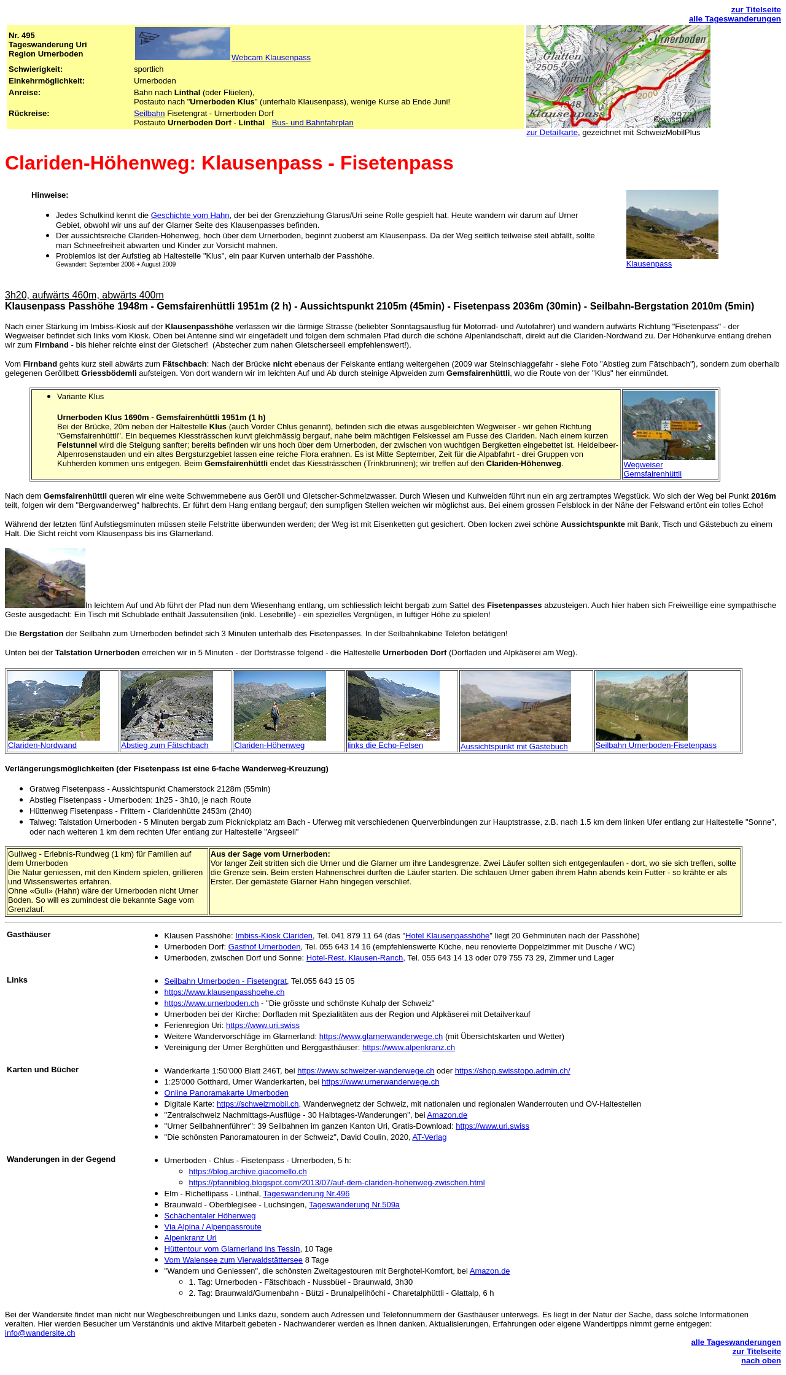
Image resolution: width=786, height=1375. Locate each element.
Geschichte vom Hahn (190, 215)
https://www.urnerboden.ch (212, 1003)
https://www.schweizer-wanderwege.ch (365, 1070)
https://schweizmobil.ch (258, 1103)
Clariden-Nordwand (42, 745)
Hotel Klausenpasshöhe (447, 935)
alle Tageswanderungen (735, 18)
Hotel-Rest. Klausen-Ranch (354, 957)
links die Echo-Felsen (386, 745)
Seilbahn (149, 113)
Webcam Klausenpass (271, 57)
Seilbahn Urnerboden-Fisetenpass (656, 745)
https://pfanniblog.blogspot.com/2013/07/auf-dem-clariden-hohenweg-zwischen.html (337, 1182)
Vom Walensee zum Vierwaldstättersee (234, 1259)
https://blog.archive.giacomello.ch (248, 1171)
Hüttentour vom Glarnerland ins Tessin (232, 1248)
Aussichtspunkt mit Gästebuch (514, 746)
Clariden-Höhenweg (269, 745)
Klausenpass (649, 263)
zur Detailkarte (552, 132)
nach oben (761, 1360)
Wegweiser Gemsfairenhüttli (652, 469)
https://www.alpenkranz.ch (408, 1047)
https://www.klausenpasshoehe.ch (225, 992)
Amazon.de (447, 1115)
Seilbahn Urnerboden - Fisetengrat (226, 981)
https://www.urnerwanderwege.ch (380, 1081)
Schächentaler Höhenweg (210, 1215)
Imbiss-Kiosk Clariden (274, 935)
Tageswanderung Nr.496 (306, 1193)
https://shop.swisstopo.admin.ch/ (512, 1070)
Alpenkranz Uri (191, 1237)
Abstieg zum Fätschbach (164, 745)
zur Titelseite (756, 9)
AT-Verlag (429, 1137)
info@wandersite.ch (40, 1333)
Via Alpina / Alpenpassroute (213, 1226)
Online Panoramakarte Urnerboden (227, 1092)
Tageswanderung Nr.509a (354, 1204)
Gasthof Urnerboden (264, 946)
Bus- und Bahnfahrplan (313, 122)
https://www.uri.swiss (263, 1025)
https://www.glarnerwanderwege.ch (381, 1036)
